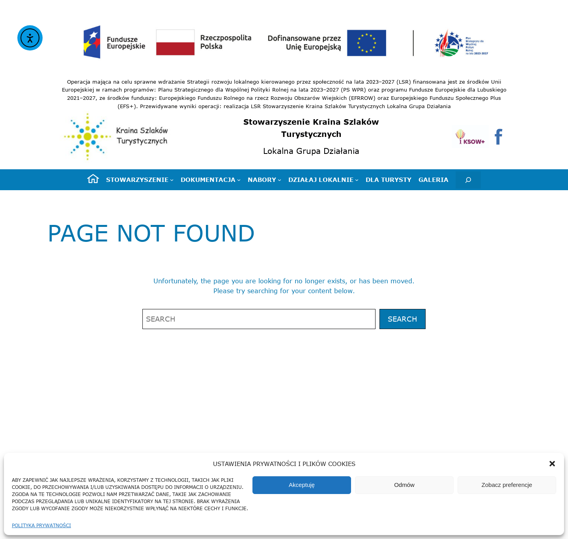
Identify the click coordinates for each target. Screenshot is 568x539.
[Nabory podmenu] (264, 179)
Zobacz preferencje (507, 484)
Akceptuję (302, 484)
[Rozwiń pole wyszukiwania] (468, 180)
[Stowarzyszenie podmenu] (140, 179)
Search (402, 318)
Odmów (404, 484)
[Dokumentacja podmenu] (211, 179)
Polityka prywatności (41, 525)
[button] (552, 464)
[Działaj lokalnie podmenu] (323, 179)
